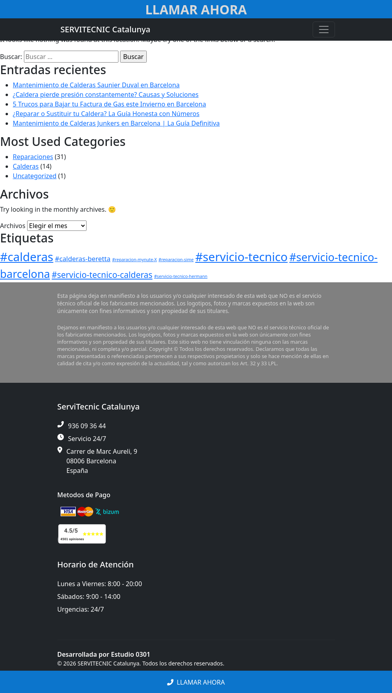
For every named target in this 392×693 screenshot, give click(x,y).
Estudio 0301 (130, 654)
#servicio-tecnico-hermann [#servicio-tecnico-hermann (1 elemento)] (180, 276)
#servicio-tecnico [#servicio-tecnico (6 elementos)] (241, 257)
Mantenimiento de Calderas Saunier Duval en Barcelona (96, 85)
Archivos (13, 225)
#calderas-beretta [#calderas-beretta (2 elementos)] (82, 258)
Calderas (26, 166)
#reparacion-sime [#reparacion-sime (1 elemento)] (176, 259)
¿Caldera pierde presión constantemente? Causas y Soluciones (106, 94)
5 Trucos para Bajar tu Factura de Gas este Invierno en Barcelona (109, 104)
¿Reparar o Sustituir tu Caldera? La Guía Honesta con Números (106, 113)
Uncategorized (35, 175)
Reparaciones (33, 156)
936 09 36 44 (87, 425)
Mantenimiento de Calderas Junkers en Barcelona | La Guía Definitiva (116, 123)
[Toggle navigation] (324, 29)
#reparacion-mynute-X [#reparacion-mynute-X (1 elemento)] (134, 259)
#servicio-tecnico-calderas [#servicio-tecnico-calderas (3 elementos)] (102, 274)
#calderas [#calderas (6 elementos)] (26, 257)
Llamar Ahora (196, 9)
